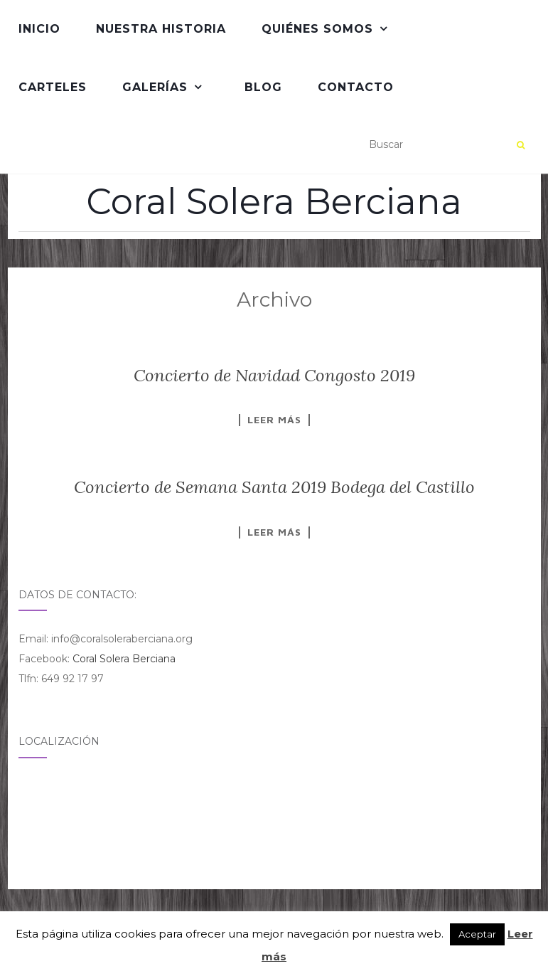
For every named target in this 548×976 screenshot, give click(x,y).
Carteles (52, 87)
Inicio (39, 29)
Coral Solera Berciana (274, 202)
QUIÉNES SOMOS (317, 29)
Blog (263, 87)
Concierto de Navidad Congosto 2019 (274, 375)
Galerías (155, 87)
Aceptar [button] (477, 934)
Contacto (356, 87)
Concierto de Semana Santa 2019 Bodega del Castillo (274, 487)
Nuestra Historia (161, 29)
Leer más (274, 419)
